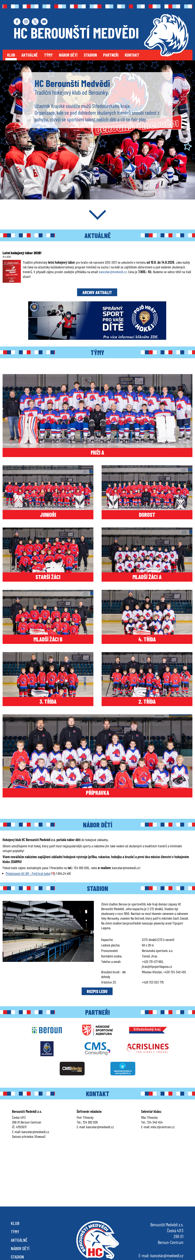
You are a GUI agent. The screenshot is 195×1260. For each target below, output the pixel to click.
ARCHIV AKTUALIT (97, 292)
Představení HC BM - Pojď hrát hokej (28, 873)
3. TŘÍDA (48, 701)
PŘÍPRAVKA (97, 792)
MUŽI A (97, 452)
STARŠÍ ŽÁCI (47, 576)
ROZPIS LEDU (97, 991)
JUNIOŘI (48, 514)
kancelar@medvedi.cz (113, 271)
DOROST (147, 514)
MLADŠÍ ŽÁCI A (147, 576)
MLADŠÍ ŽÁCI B (48, 639)
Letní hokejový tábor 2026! (22, 253)
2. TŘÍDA (147, 701)
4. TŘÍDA (147, 639)
